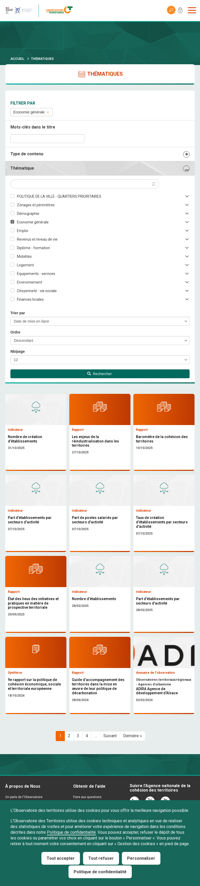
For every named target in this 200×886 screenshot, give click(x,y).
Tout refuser (101, 858)
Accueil (17, 59)
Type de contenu (26, 153)
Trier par (17, 313)
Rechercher (99, 374)
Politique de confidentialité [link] (100, 871)
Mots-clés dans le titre (32, 127)
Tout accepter (61, 858)
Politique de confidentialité (71, 832)
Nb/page (17, 351)
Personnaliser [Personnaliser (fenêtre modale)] (141, 858)
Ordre (15, 332)
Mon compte (180, 11)
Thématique (22, 168)
